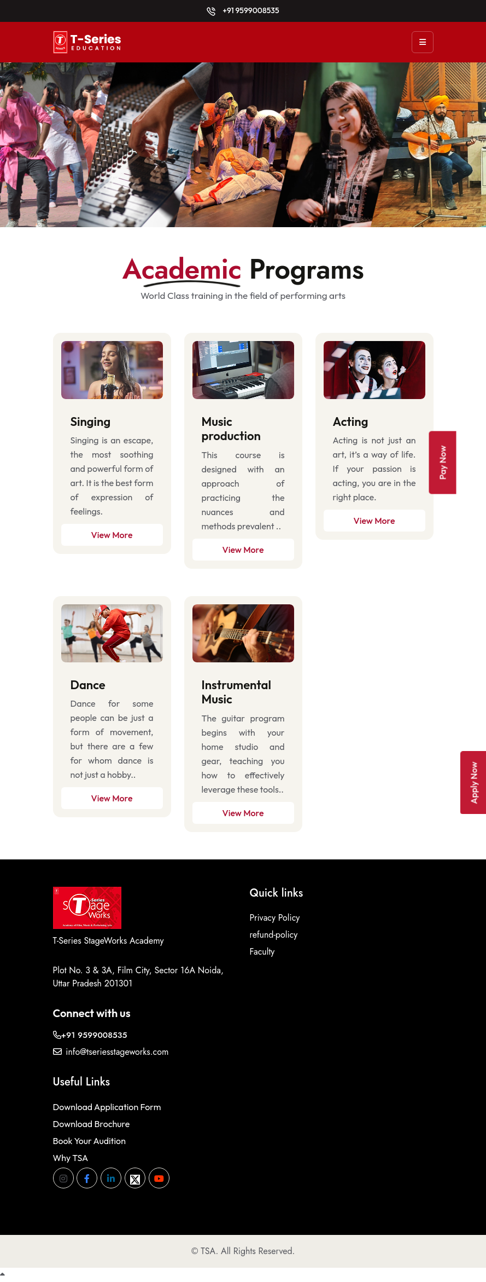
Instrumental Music (237, 692)
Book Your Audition (89, 1140)
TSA (208, 1251)
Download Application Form (107, 1106)
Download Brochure (91, 1123)
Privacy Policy (275, 917)
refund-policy (274, 934)
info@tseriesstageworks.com (111, 1052)
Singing (91, 421)
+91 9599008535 (243, 10)
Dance (88, 684)
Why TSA (71, 1157)
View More (112, 534)
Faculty (262, 951)
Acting (350, 421)
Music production (231, 428)
